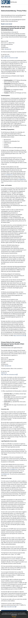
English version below (6, 24)
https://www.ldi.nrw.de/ (18, 335)
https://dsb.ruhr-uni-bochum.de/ (8, 57)
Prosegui (14, 616)
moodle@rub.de (9, 174)
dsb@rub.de (7, 56)
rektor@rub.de (7, 49)
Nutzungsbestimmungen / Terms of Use (9, 613)
